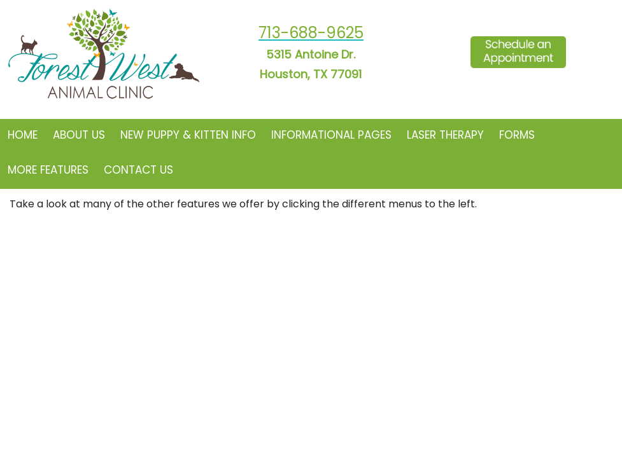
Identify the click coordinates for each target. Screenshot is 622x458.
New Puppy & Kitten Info (188, 134)
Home (23, 134)
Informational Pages (331, 134)
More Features (48, 169)
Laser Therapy (445, 134)
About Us (79, 134)
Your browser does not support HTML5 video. (311, 229)
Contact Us (138, 169)
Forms (517, 134)
